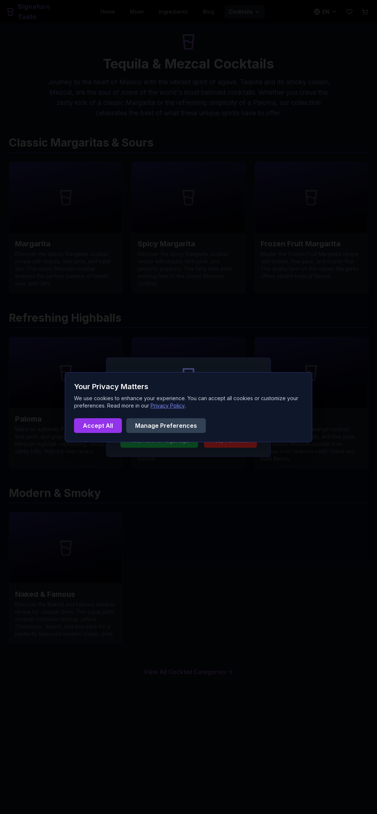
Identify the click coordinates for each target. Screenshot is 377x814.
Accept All (98, 425)
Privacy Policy (168, 405)
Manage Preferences (166, 425)
